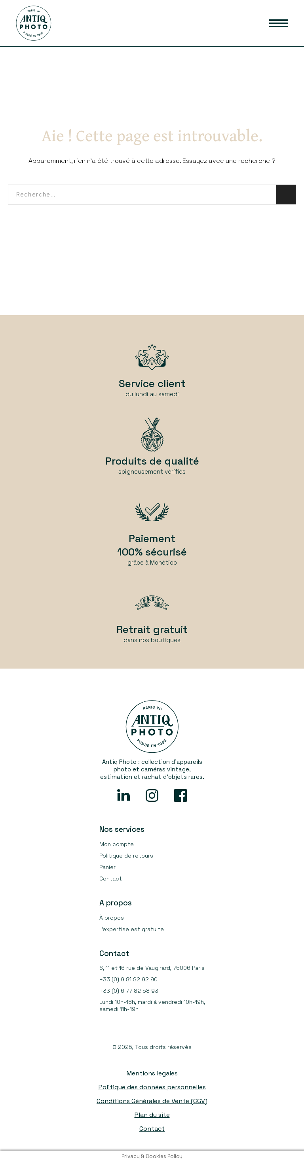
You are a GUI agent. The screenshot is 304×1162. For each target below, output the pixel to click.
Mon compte (116, 844)
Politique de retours (126, 855)
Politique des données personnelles (152, 1087)
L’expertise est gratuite (131, 929)
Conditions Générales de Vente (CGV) (152, 1101)
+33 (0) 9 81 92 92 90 (128, 979)
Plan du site (152, 1115)
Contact (110, 878)
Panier (107, 867)
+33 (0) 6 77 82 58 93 (128, 990)
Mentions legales (152, 1073)
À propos (111, 917)
